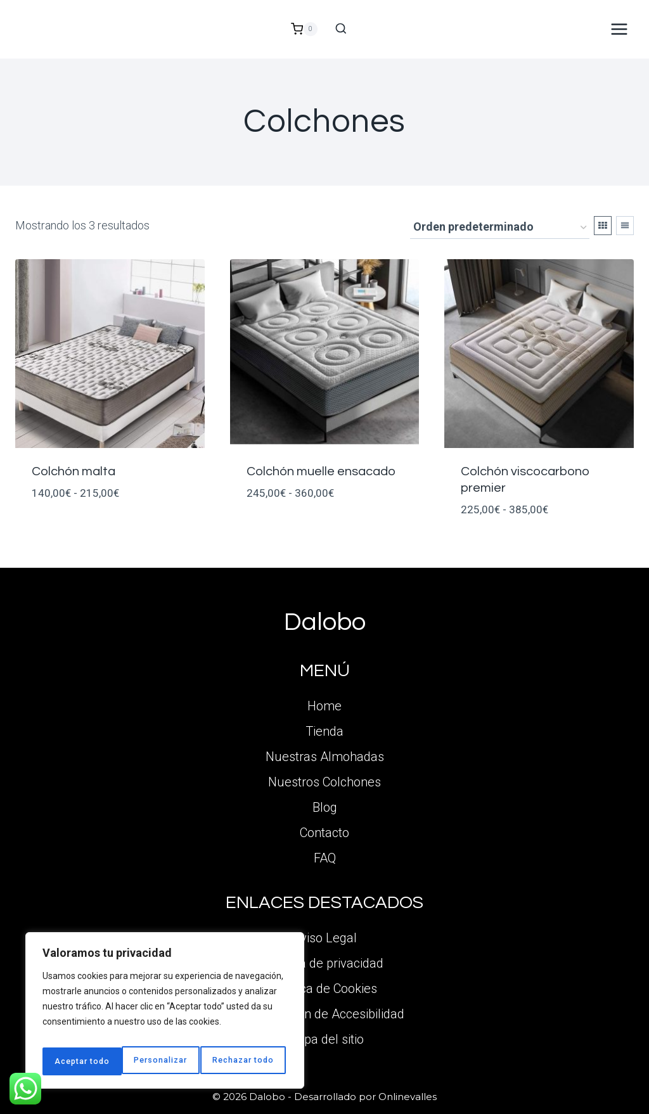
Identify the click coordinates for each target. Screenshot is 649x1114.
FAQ (325, 858)
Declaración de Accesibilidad (324, 1013)
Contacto (324, 832)
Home (324, 706)
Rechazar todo (165, 1061)
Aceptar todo (249, 1061)
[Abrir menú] (619, 29)
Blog (324, 807)
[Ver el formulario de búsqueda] (341, 29)
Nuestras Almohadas (325, 756)
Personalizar (80, 1061)
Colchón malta (73, 471)
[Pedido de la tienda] (499, 228)
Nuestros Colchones (324, 782)
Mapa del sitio (325, 1039)
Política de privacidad (324, 963)
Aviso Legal (324, 937)
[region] (164, 1014)
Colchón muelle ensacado (321, 471)
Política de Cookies (325, 988)
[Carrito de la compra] (304, 29)
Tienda (324, 731)
